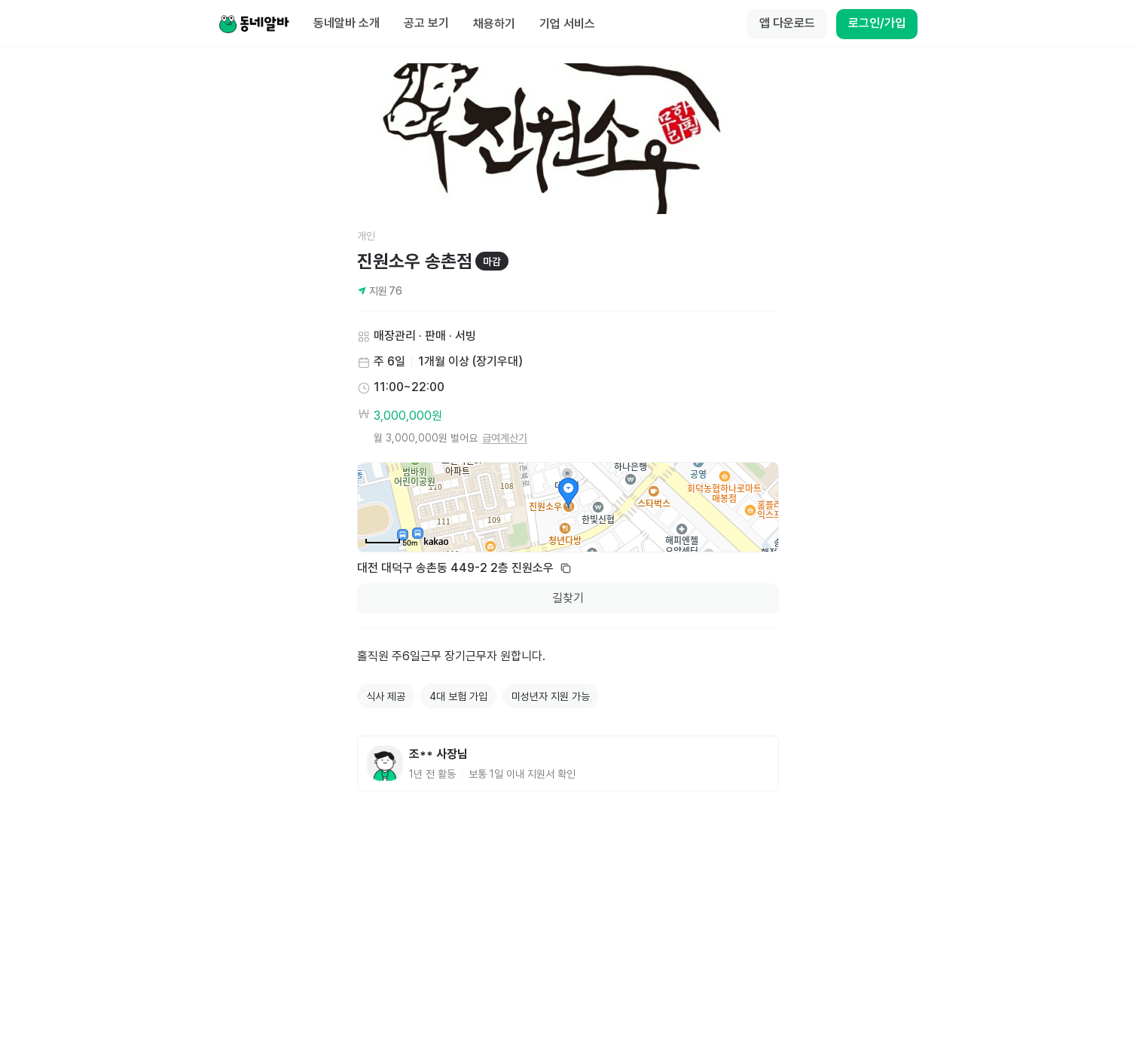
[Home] (253, 24)
